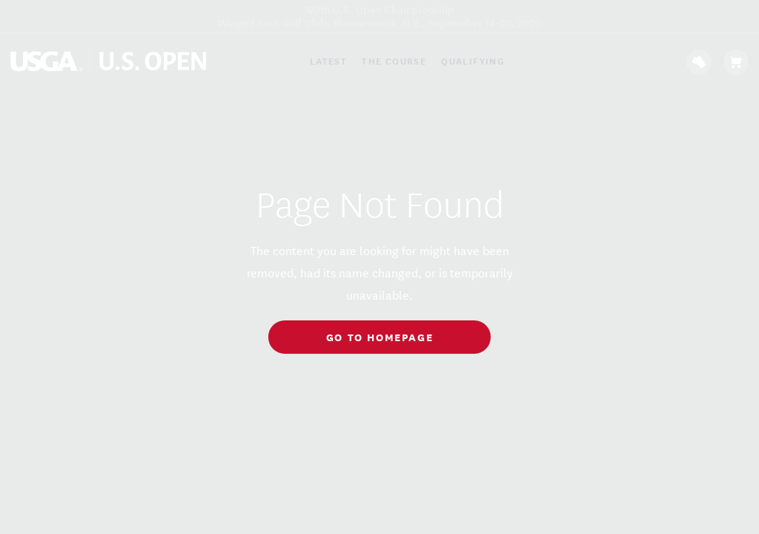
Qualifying (473, 60)
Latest (328, 60)
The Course (394, 60)
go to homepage (379, 336)
